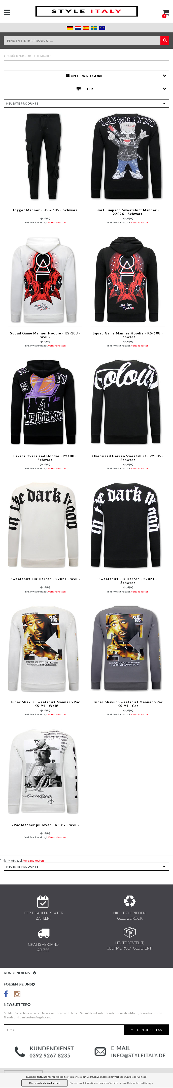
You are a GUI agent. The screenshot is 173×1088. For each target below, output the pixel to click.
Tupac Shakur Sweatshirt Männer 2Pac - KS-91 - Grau (128, 704)
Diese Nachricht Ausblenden (44, 1083)
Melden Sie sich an (146, 1030)
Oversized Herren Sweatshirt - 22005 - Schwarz (128, 458)
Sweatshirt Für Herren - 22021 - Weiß (45, 579)
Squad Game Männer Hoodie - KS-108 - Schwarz (128, 335)
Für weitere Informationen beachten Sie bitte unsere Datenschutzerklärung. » (111, 1083)
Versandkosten (57, 222)
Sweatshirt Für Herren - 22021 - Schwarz (127, 581)
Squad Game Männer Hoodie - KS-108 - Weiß (45, 335)
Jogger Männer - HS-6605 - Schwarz (45, 210)
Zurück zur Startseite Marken (28, 56)
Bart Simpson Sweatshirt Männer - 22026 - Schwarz (127, 212)
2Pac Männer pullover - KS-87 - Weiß (45, 825)
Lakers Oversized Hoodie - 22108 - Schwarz (45, 458)
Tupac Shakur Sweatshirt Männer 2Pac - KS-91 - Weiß (45, 704)
